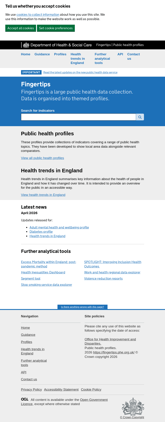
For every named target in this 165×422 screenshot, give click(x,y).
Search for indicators (38, 110)
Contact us (29, 379)
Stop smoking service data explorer (46, 285)
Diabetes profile (41, 232)
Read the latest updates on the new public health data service (80, 72)
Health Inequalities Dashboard (43, 272)
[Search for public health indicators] (78, 117)
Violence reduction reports (103, 278)
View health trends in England (43, 195)
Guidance (42, 54)
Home (25, 54)
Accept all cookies (20, 28)
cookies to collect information (37, 15)
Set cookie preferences (56, 28)
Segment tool (30, 278)
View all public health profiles (42, 158)
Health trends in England (78, 58)
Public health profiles (47, 133)
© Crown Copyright (132, 417)
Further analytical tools (102, 58)
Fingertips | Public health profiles (120, 45)
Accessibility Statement (61, 389)
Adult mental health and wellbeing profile (59, 227)
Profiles (60, 54)
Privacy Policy (31, 389)
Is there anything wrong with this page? (82, 307)
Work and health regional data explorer (112, 272)
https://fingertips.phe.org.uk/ (113, 352)
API (120, 54)
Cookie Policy (91, 389)
